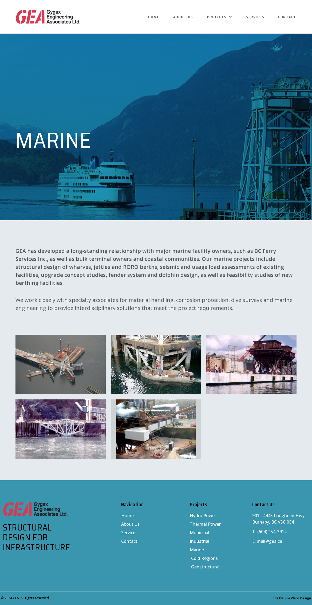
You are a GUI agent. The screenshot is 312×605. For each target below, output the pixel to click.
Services (255, 17)
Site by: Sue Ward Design (292, 598)
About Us (183, 17)
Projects (219, 16)
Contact (287, 17)
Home (153, 17)
